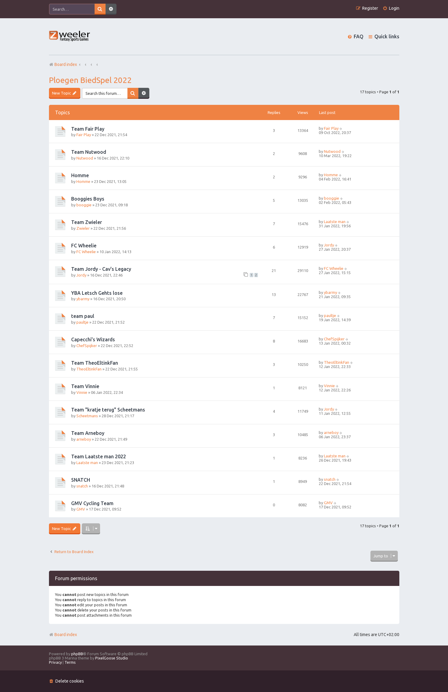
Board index (63, 634)
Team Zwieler (86, 222)
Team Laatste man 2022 (98, 456)
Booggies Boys (87, 198)
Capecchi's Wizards (93, 339)
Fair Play (83, 135)
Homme (80, 175)
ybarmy (82, 299)
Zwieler (83, 228)
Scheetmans (87, 416)
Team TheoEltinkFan (94, 363)
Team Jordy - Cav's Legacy (101, 269)
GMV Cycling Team (92, 503)
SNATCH (80, 480)
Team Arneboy (87, 433)
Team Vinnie (85, 386)
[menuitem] (391, 8)
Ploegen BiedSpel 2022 (90, 80)
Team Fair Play (87, 129)
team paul (82, 316)
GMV (80, 509)
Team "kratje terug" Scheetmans (108, 409)
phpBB (77, 654)
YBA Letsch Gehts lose (97, 293)
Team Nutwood (88, 152)
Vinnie (81, 392)
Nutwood (84, 158)
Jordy (329, 245)
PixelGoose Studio (111, 658)
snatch (82, 486)
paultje (82, 322)
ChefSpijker (86, 345)
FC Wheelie (83, 245)
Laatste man (335, 221)
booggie (84, 205)
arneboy (83, 439)
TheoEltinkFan (89, 369)
